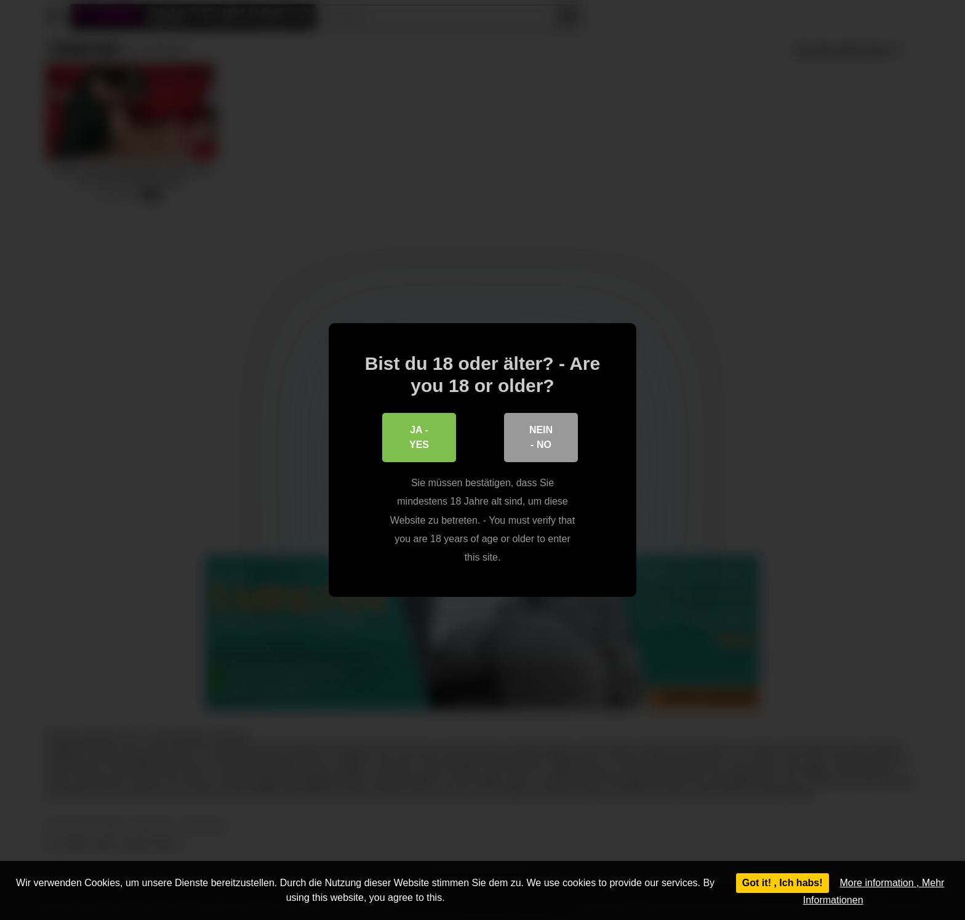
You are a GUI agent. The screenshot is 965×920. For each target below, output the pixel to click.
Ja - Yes (419, 437)
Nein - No (541, 437)
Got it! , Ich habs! (782, 883)
